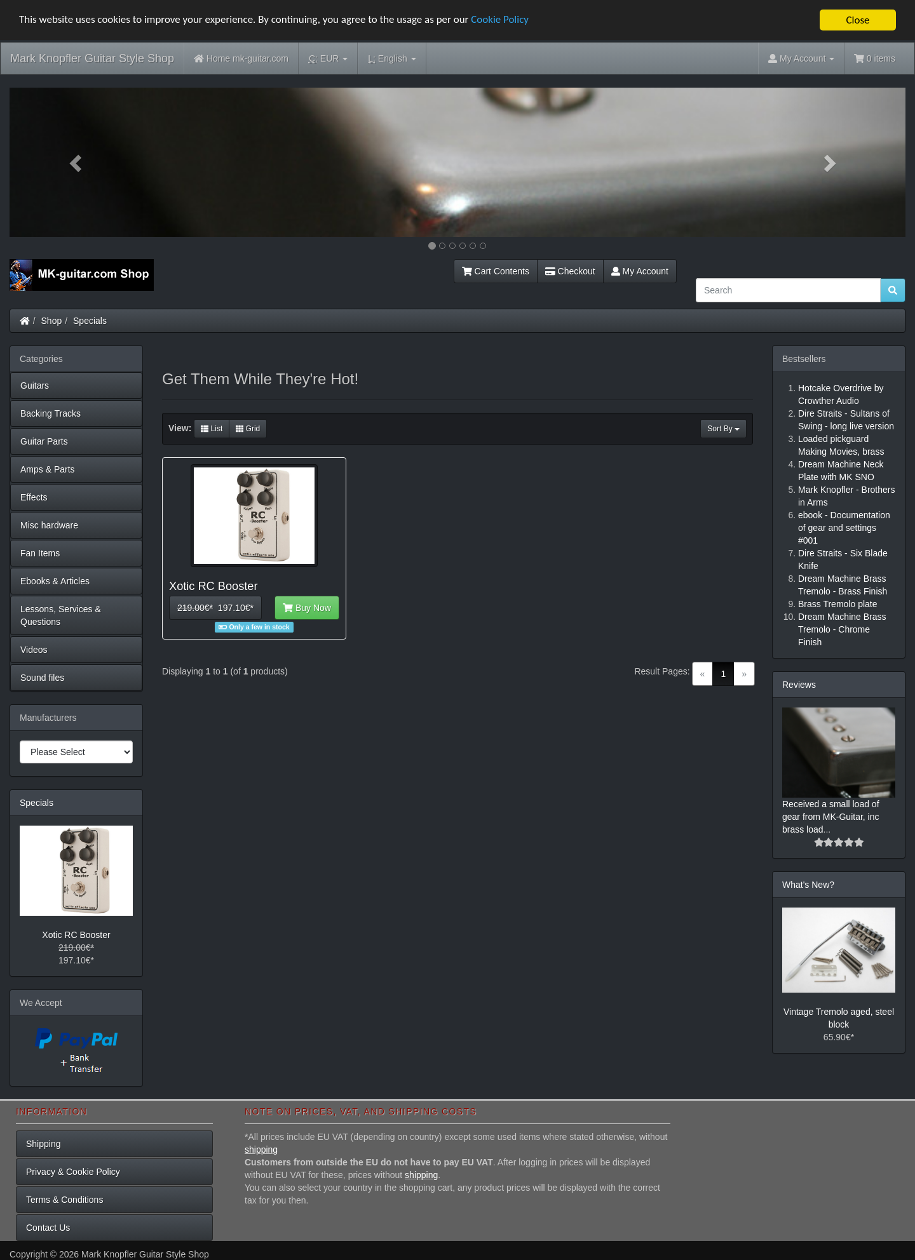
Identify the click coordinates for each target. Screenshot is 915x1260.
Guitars (34, 385)
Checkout (570, 271)
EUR (328, 58)
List (211, 428)
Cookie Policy (502, 20)
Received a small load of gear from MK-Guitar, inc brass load (830, 816)
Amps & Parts (47, 469)
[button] (77, 162)
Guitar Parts (44, 441)
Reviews (799, 685)
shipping (261, 1149)
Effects (34, 497)
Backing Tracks (50, 413)
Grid (248, 428)
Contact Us (48, 1228)
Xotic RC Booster (76, 935)
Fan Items (40, 553)
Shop (51, 321)
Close (857, 20)
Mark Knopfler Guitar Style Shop (92, 58)
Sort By (723, 428)
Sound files (42, 678)
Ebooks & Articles (55, 581)
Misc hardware (49, 525)
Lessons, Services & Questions (60, 615)
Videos (34, 650)
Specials (90, 321)
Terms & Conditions (64, 1200)
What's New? (808, 885)
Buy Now (307, 608)
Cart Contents (495, 271)
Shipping (43, 1144)
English (392, 58)
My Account (639, 271)
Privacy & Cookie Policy (73, 1172)
